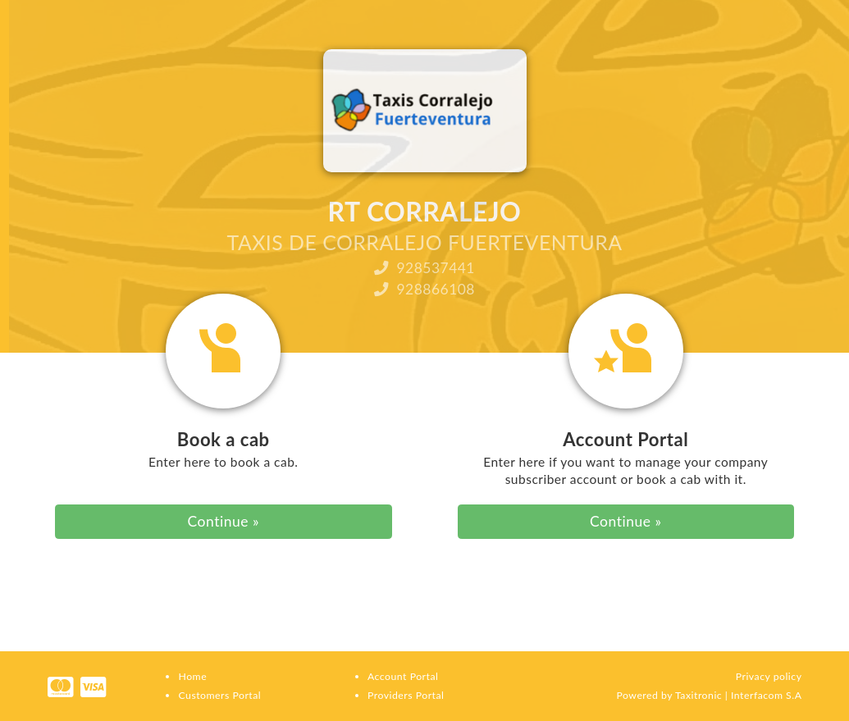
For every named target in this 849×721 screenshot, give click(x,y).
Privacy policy (769, 676)
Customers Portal (219, 695)
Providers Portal (405, 695)
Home (192, 676)
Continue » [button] (223, 521)
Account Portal (402, 676)
